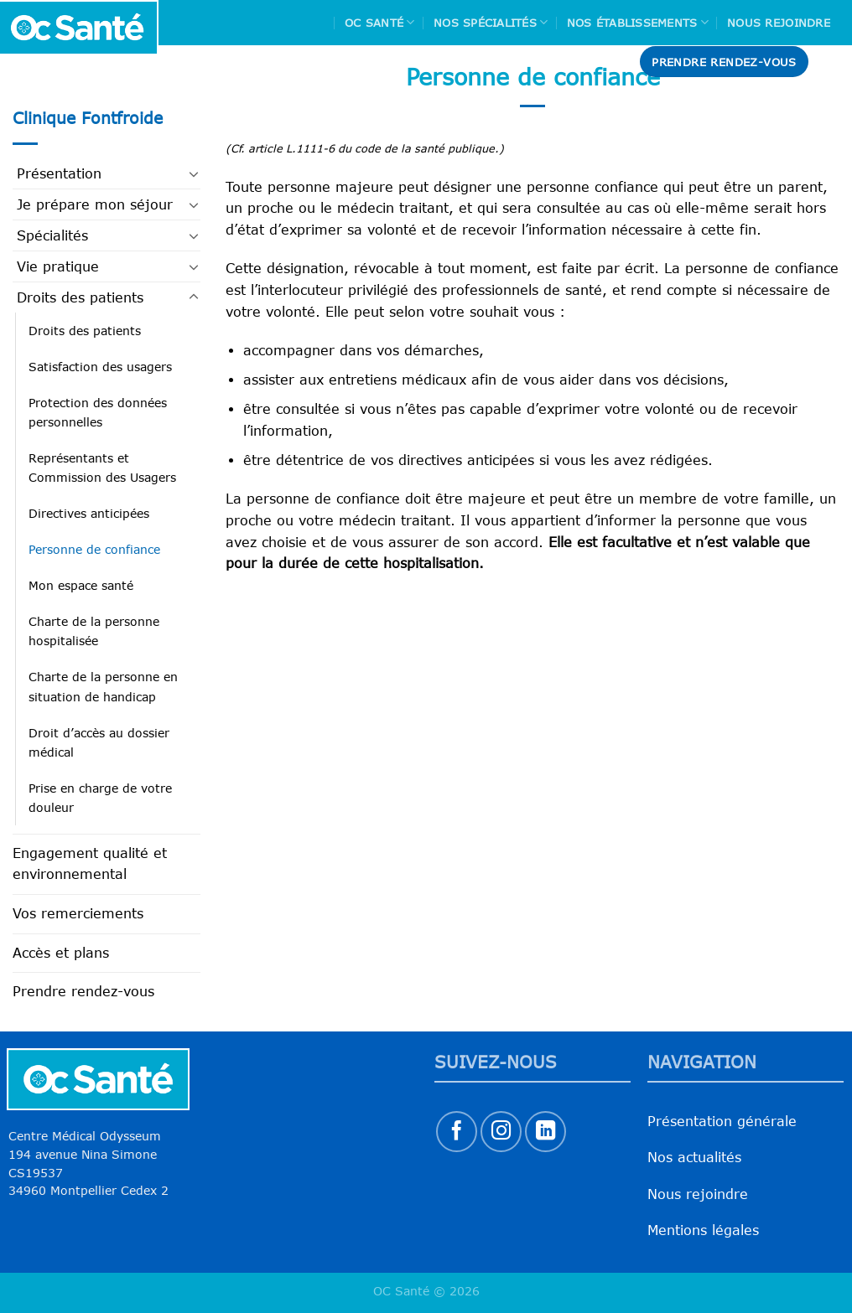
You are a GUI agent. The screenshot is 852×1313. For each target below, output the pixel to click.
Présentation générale (722, 1121)
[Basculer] (193, 173)
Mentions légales (703, 1230)
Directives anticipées (89, 513)
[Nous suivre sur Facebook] (456, 1131)
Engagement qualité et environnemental (90, 863)
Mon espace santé (81, 585)
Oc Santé (380, 22)
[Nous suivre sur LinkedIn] (545, 1131)
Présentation (59, 173)
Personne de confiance (94, 549)
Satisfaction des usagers (100, 366)
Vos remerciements (78, 913)
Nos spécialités (491, 22)
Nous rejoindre (778, 22)
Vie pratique (58, 266)
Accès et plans (61, 952)
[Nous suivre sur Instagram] (501, 1131)
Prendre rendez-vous (83, 991)
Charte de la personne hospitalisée (94, 631)
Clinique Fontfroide (88, 117)
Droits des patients (80, 297)
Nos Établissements (638, 22)
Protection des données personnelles (98, 412)
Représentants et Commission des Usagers (102, 467)
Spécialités (52, 235)
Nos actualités (694, 1157)
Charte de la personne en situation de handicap (103, 686)
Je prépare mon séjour (95, 204)
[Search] (832, 61)
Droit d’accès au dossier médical (99, 742)
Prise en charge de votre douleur (100, 797)
